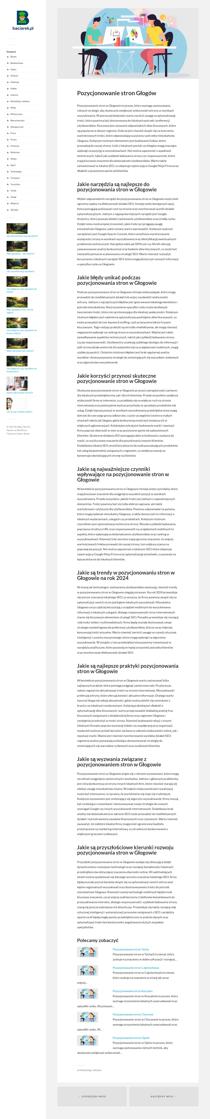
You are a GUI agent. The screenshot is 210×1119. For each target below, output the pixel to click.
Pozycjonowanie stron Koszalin (133, 991)
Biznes (13, 56)
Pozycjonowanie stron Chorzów (133, 1014)
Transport (15, 178)
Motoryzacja (16, 114)
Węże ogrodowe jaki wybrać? (20, 350)
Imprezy (14, 95)
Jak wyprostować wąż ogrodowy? (22, 236)
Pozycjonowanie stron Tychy (131, 949)
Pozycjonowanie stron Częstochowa (136, 967)
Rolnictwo (15, 152)
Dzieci (13, 69)
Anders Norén (23, 433)
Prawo (13, 139)
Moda (13, 107)
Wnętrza (14, 203)
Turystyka (15, 184)
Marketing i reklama (20, 101)
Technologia (16, 171)
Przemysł (14, 146)
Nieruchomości (17, 120)
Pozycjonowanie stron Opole (131, 1038)
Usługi (13, 197)
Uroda (13, 190)
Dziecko (14, 75)
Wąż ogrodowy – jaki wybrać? (20, 253)
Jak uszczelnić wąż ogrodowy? (21, 271)
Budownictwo (16, 63)
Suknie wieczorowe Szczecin (20, 392)
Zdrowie (14, 209)
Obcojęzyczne (16, 127)
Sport (13, 165)
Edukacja (14, 82)
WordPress (22, 430)
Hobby (13, 88)
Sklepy (13, 158)
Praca (13, 133)
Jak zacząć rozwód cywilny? (19, 411)
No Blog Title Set (22, 426)
